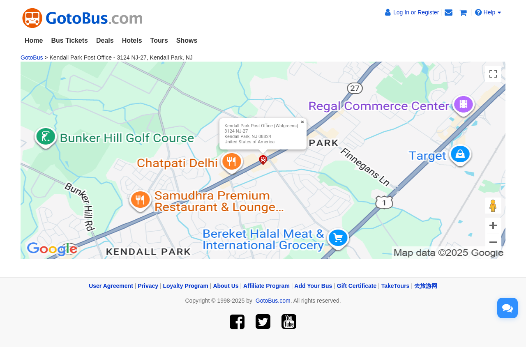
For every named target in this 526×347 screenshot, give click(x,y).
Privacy (148, 286)
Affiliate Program (266, 286)
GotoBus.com (273, 300)
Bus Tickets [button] (69, 40)
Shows (187, 40)
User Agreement (111, 286)
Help (488, 12)
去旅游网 (425, 286)
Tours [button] (159, 40)
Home (34, 40)
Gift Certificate (356, 286)
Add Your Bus (313, 286)
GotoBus (32, 57)
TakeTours (395, 286)
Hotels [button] (132, 40)
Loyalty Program (185, 286)
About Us (225, 286)
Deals (105, 40)
